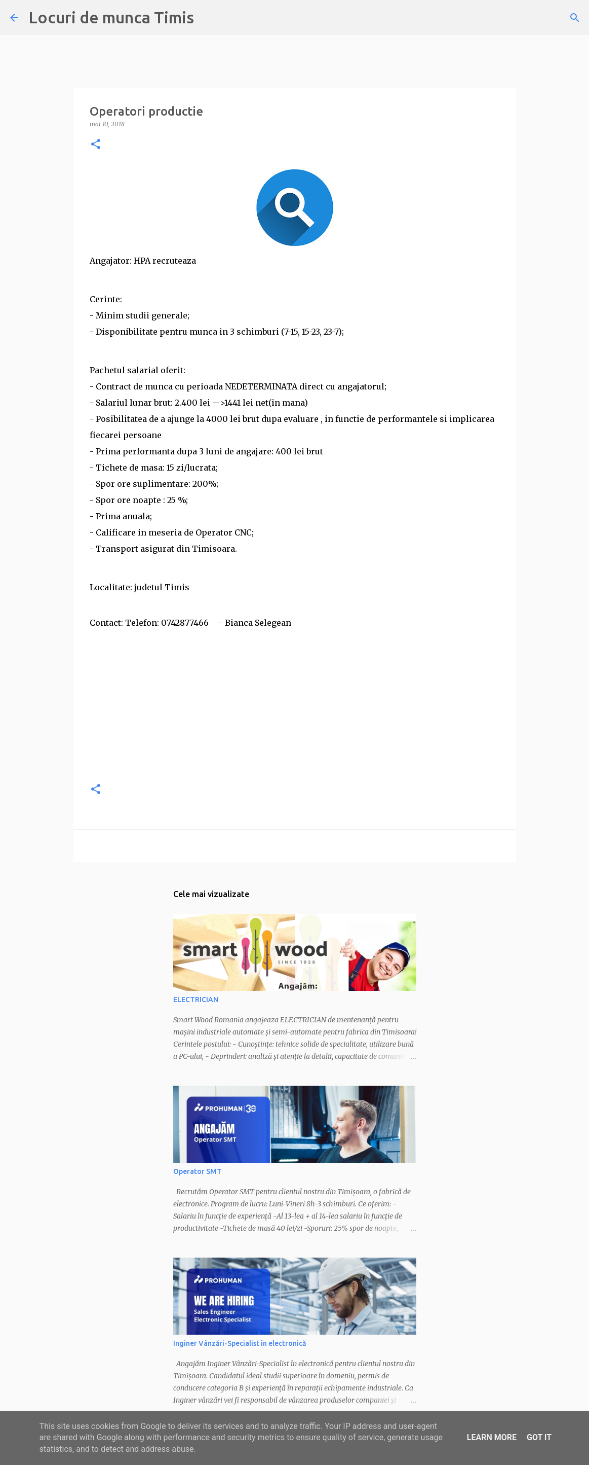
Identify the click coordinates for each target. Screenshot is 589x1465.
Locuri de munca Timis (111, 17)
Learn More (492, 1437)
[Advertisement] (295, 702)
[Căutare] (575, 18)
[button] (96, 145)
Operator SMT (197, 1171)
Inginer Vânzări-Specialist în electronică (239, 1343)
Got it (539, 1437)
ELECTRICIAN (195, 999)
